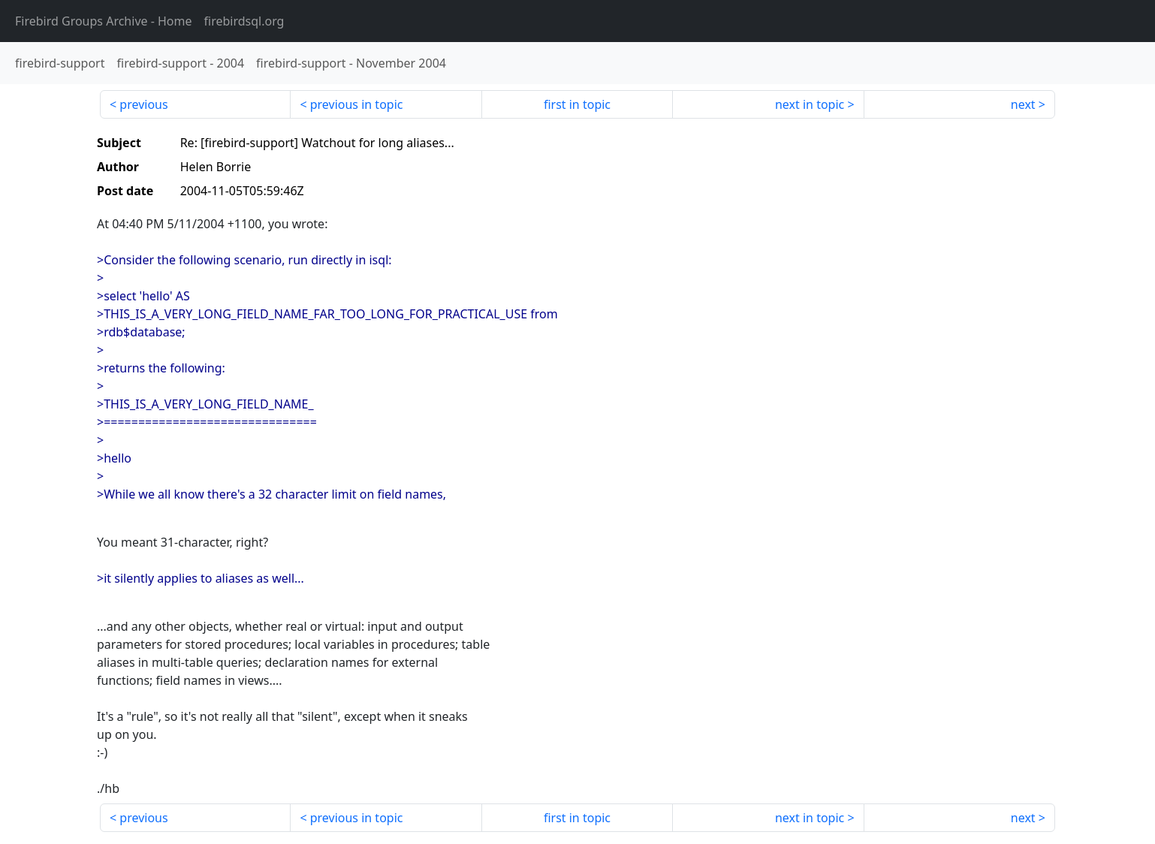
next (1023, 104)
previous (143, 104)
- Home (103, 21)
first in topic (577, 104)
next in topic (809, 104)
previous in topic (356, 104)
